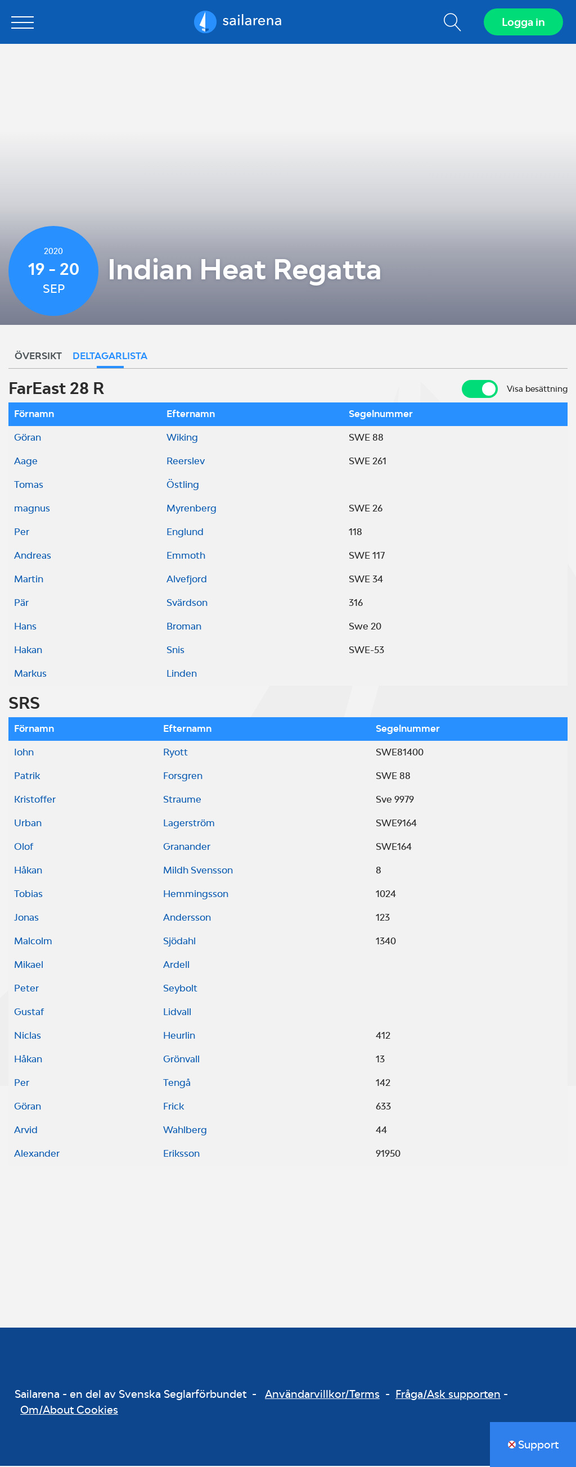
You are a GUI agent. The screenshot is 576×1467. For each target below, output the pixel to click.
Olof (23, 847)
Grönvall (181, 1060)
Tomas (28, 485)
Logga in (522, 22)
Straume (182, 800)
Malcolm (33, 942)
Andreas (32, 556)
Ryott (175, 753)
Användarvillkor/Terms (322, 1394)
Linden (181, 674)
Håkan (28, 871)
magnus (32, 509)
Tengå (177, 1083)
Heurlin (179, 1036)
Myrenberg (191, 509)
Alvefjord (186, 580)
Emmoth (185, 556)
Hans (25, 627)
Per (21, 532)
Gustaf (29, 1012)
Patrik (27, 776)
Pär (21, 603)
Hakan (28, 650)
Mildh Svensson (198, 871)
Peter (26, 989)
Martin (28, 580)
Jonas (26, 918)
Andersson (187, 918)
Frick (173, 1107)
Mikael (28, 965)
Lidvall (177, 1012)
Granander (186, 847)
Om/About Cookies (69, 1411)
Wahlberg (185, 1131)
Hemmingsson (195, 894)
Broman (183, 627)
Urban (28, 824)
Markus (30, 674)
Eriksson (181, 1154)
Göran (27, 438)
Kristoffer (35, 800)
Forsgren (182, 776)
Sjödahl (179, 942)
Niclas (27, 1036)
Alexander (37, 1154)
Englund (185, 532)
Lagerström (189, 824)
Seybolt (180, 989)
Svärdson (187, 603)
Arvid (26, 1131)
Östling (182, 485)
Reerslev (185, 462)
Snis (175, 650)
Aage (26, 462)
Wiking (182, 438)
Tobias (28, 894)
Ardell (176, 965)
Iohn (24, 753)
